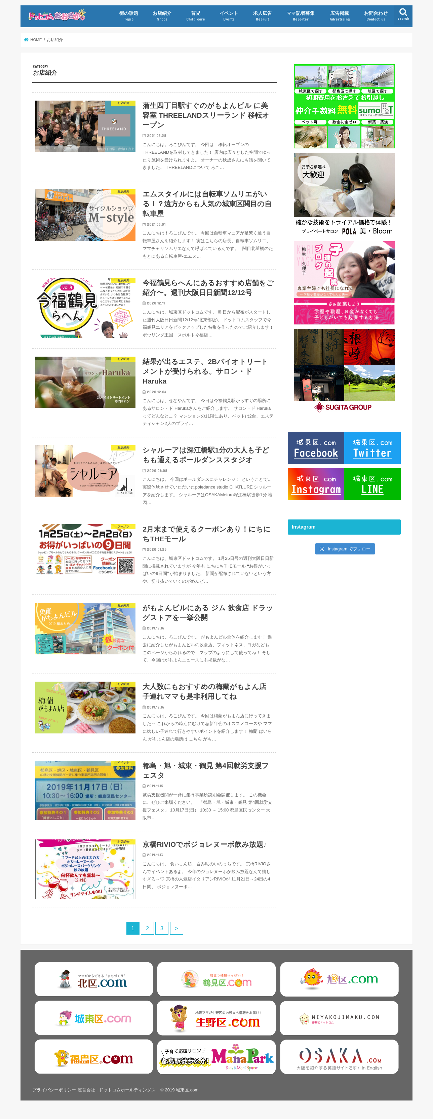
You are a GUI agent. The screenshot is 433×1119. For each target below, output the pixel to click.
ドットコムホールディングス (127, 1097)
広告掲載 (339, 16)
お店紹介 (162, 16)
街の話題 (128, 16)
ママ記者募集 (300, 16)
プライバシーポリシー (54, 1097)
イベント (229, 16)
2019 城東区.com (182, 1097)
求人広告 (262, 16)
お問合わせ (376, 16)
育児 (195, 16)
